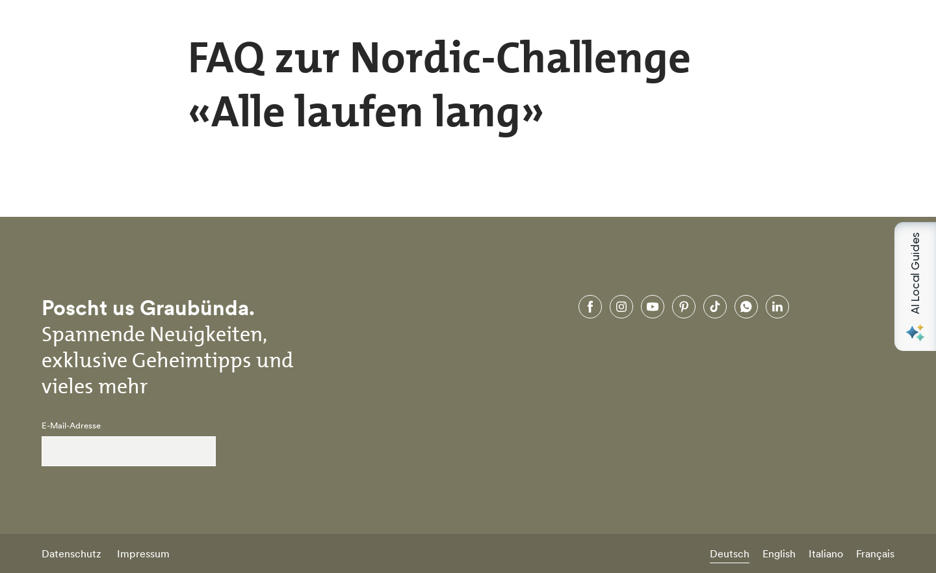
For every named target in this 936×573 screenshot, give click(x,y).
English (779, 553)
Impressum (143, 553)
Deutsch (729, 553)
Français (875, 553)
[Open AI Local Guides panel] (915, 286)
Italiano (826, 553)
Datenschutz (71, 553)
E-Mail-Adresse (71, 426)
